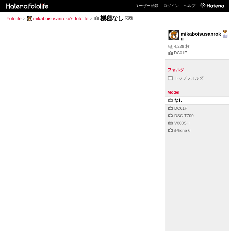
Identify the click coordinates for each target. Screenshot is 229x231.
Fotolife (13, 18)
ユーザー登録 (146, 6)
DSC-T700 (180, 115)
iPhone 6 (179, 130)
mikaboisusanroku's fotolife (57, 18)
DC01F (177, 52)
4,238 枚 (179, 46)
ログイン (171, 6)
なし (175, 100)
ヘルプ (189, 6)
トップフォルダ (185, 78)
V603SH (179, 123)
